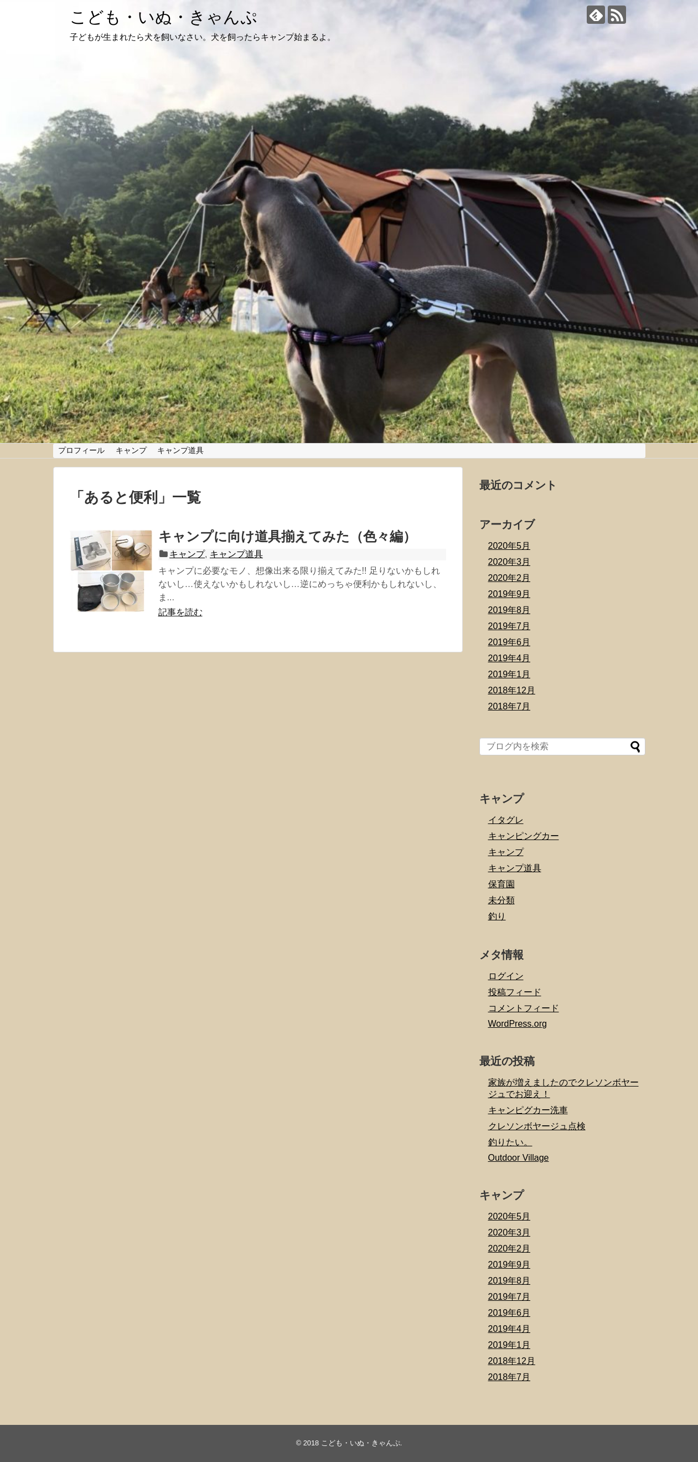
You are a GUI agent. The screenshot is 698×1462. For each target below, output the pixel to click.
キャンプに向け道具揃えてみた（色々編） (287, 536)
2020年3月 (509, 562)
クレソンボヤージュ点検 (537, 1126)
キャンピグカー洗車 (528, 1110)
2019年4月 (509, 658)
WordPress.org (517, 1023)
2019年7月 (509, 626)
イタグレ (506, 820)
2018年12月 (511, 690)
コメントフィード (523, 1008)
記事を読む (180, 612)
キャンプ (131, 450)
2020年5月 (509, 545)
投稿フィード (514, 992)
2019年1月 (509, 674)
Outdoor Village (518, 1157)
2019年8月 (509, 610)
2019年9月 (509, 594)
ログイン (506, 976)
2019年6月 (509, 642)
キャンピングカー (523, 836)
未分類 (501, 900)
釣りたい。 (510, 1142)
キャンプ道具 (180, 450)
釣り (497, 916)
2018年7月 (509, 706)
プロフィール (81, 450)
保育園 (501, 884)
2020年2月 (509, 578)
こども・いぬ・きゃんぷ (163, 17)
